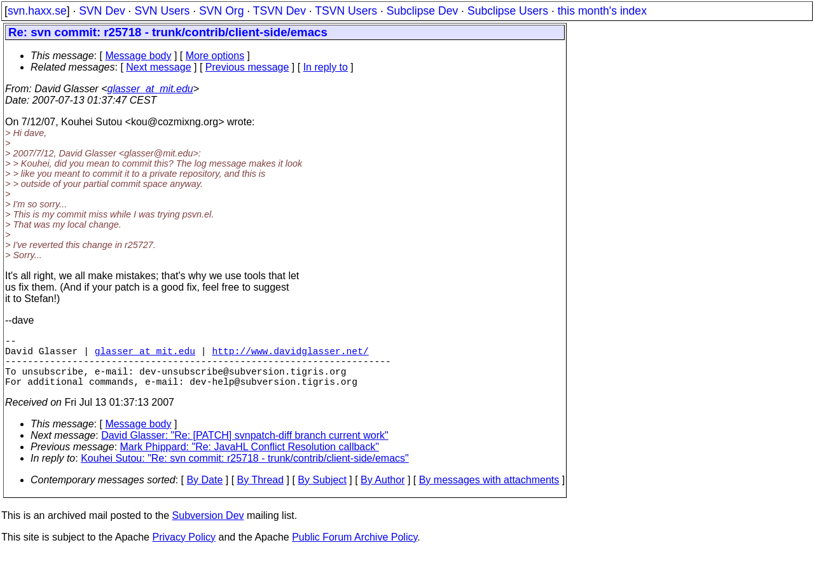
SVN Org (221, 10)
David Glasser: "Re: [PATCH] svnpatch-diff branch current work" (245, 448)
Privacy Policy (184, 549)
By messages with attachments (489, 492)
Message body (138, 55)
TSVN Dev (279, 10)
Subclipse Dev (422, 10)
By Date (204, 492)
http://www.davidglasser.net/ (290, 355)
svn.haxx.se (37, 10)
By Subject (322, 492)
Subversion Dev (208, 528)
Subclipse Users (507, 10)
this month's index (602, 10)
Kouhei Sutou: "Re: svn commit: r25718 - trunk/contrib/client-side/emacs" (245, 471)
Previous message (247, 67)
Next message (158, 67)
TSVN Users (346, 10)
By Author (382, 492)
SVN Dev (102, 10)
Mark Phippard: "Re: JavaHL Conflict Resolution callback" (249, 459)
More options (215, 55)
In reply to (325, 67)
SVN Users (162, 10)
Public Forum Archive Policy (354, 549)
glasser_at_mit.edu (150, 88)
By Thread (260, 492)
